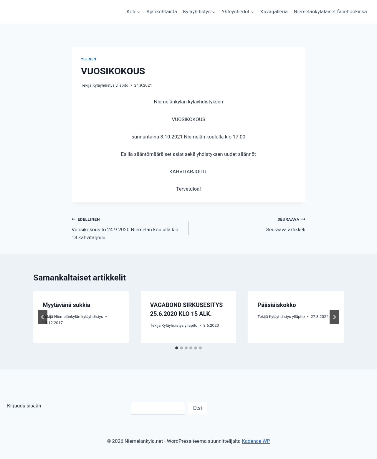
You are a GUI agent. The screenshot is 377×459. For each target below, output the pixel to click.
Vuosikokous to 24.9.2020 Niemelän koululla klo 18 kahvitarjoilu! (127, 227)
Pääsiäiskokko (276, 304)
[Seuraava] (334, 317)
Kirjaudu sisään (24, 406)
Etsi (197, 408)
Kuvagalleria (273, 11)
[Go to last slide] (42, 317)
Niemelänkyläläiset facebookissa (330, 11)
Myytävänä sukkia (66, 304)
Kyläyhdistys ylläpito (110, 85)
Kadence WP (256, 441)
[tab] (176, 347)
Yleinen (88, 59)
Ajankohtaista (161, 11)
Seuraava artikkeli (249, 223)
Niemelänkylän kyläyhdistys (78, 316)
